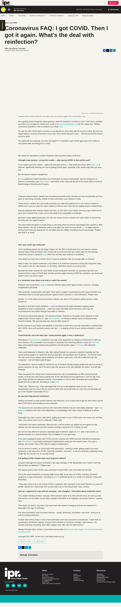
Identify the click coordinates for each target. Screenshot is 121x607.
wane (78, 436)
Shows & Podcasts (37, 20)
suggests (43, 289)
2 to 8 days (79, 349)
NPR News (40, 546)
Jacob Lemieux (54, 323)
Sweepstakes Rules (103, 581)
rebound (95, 347)
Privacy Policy (101, 583)
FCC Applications (47, 585)
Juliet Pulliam (45, 186)
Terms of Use (101, 585)
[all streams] (113, 14)
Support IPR (73, 20)
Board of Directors (48, 581)
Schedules (100, 578)
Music (11, 20)
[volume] (9, 14)
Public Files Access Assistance (51, 588)
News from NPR (11, 27)
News (3, 20)
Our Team (45, 580)
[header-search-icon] (105, 5)
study (22, 183)
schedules (2, 30)
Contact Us (76, 583)
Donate (115, 5)
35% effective (27, 446)
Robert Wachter (34, 344)
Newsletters (87, 20)
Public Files (45, 586)
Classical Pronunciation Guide (106, 586)
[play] (3, 14)
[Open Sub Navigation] (7, 20)
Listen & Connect (56, 20)
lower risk (94, 169)
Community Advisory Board (50, 583)
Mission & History (47, 578)
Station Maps (101, 580)
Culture (21, 20)
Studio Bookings (78, 585)
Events (75, 578)
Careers (75, 581)
